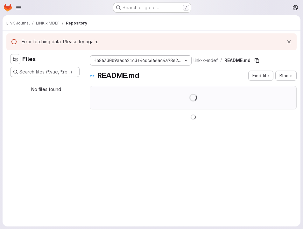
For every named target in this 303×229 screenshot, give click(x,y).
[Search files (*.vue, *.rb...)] (45, 72)
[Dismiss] (289, 41)
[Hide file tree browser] (15, 59)
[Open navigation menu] (19, 8)
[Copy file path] (257, 60)
